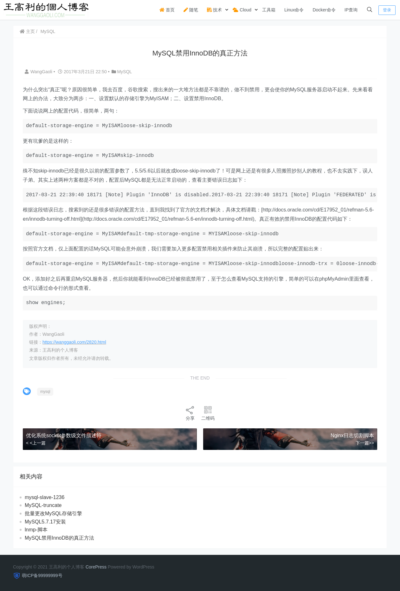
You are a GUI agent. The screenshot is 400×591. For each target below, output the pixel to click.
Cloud (242, 9)
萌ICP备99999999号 (42, 575)
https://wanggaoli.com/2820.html (74, 342)
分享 (190, 413)
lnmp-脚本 (36, 529)
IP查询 (351, 9)
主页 (27, 31)
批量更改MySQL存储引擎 (53, 513)
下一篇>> (365, 442)
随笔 (191, 9)
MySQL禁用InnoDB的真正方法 (59, 538)
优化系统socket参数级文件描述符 (63, 435)
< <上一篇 (36, 442)
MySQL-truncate (43, 505)
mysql (45, 391)
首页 (167, 9)
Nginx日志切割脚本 (352, 435)
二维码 (208, 413)
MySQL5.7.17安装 (45, 521)
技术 (214, 9)
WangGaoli (39, 71)
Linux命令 (294, 9)
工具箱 (268, 9)
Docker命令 (324, 9)
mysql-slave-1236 (44, 497)
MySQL (48, 31)
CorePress (96, 566)
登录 (387, 10)
